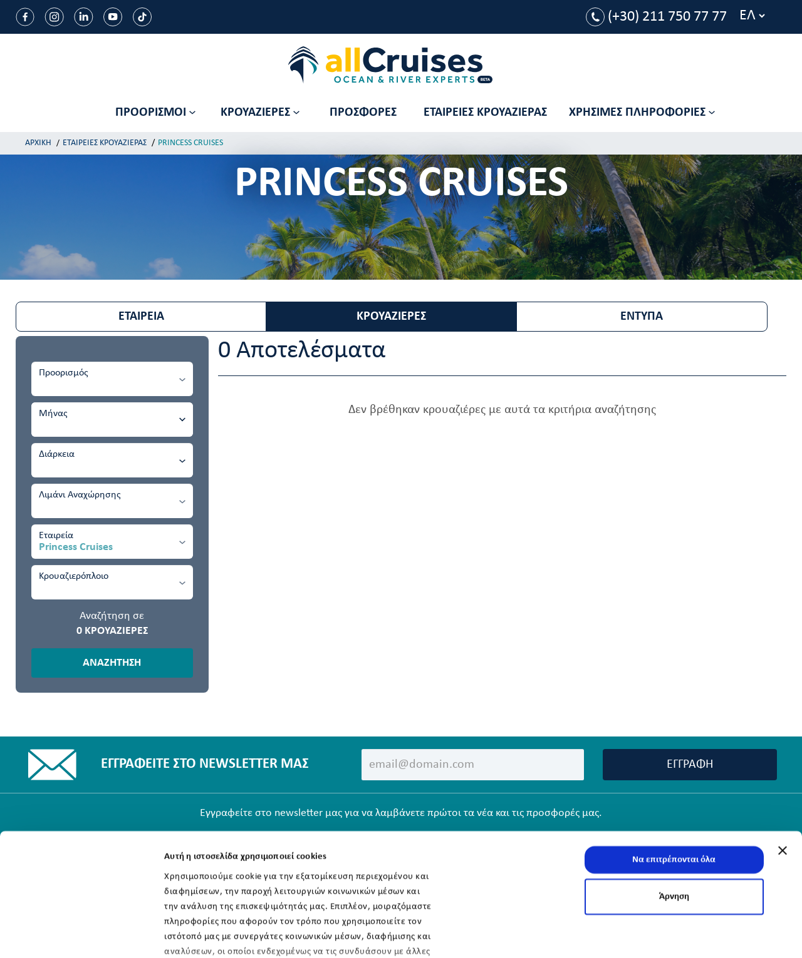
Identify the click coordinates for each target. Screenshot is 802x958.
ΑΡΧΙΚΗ (38, 143)
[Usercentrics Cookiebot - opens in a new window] (81, 933)
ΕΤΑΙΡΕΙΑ (141, 316)
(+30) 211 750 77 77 (656, 17)
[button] (643, 112)
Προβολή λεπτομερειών (211, 933)
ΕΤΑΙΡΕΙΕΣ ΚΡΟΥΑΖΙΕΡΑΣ (485, 112)
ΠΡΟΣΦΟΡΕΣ (363, 112)
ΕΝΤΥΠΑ (641, 316)
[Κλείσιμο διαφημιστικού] (782, 769)
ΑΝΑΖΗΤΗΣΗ (112, 663)
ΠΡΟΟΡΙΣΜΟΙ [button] (155, 112)
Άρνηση (674, 815)
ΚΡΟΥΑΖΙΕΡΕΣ (391, 316)
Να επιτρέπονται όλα (674, 778)
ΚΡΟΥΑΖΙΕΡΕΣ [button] (260, 112)
